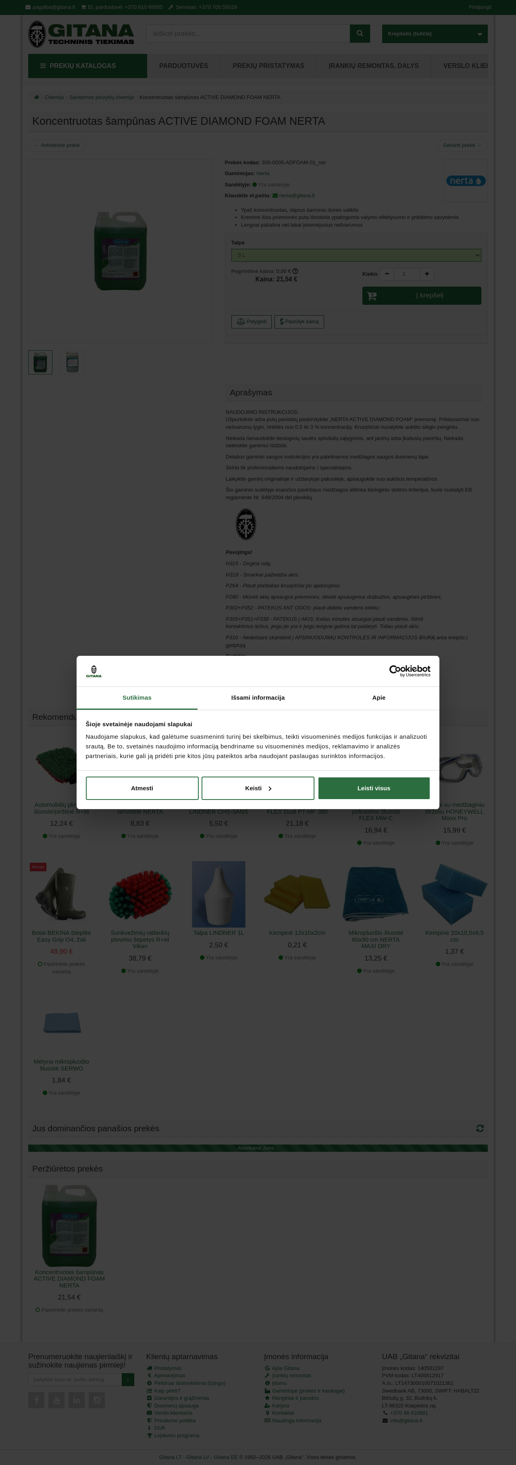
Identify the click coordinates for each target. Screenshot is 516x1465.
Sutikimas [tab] (137, 697)
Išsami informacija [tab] (258, 697)
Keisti (258, 788)
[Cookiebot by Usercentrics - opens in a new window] (395, 671)
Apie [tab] (379, 697)
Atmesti (142, 788)
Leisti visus (374, 788)
